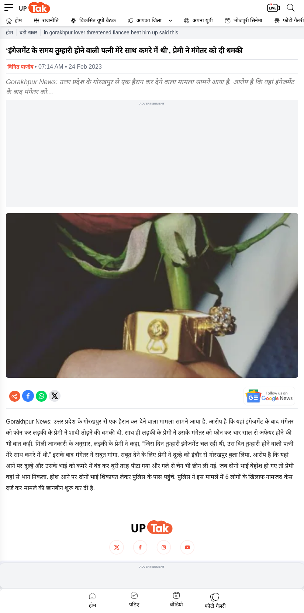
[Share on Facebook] (28, 396)
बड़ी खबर (28, 32)
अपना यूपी (198, 20)
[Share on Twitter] (55, 396)
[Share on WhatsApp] (41, 396)
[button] (148, 20)
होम (14, 20)
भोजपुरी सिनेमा (244, 20)
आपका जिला (149, 20)
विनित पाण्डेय (20, 67)
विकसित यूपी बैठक (93, 20)
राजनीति (46, 20)
